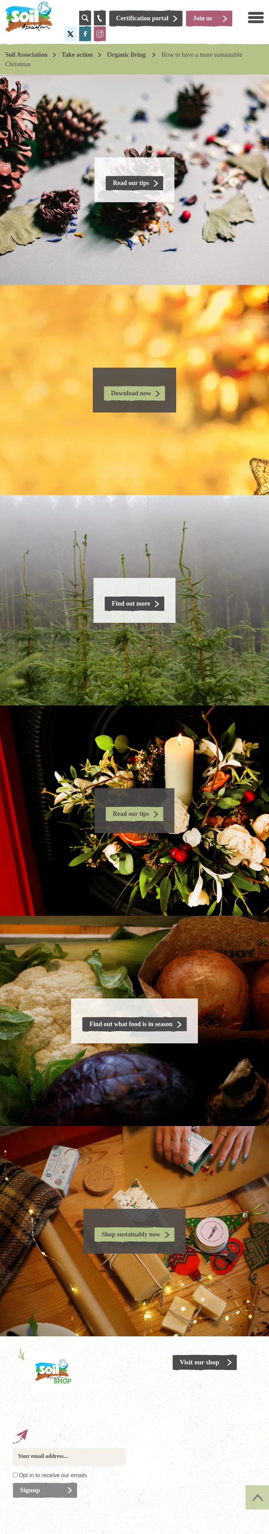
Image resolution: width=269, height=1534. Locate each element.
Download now (131, 393)
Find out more (131, 603)
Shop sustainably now (131, 1234)
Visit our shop (199, 1362)
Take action (77, 54)
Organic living (127, 54)
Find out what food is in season (130, 1024)
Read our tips (131, 182)
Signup (30, 1490)
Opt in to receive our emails (53, 1475)
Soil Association (26, 54)
